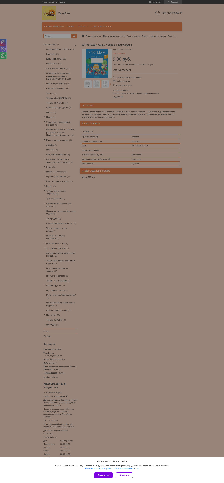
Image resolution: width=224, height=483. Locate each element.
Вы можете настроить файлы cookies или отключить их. (111, 468)
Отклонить (124, 475)
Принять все (103, 475)
